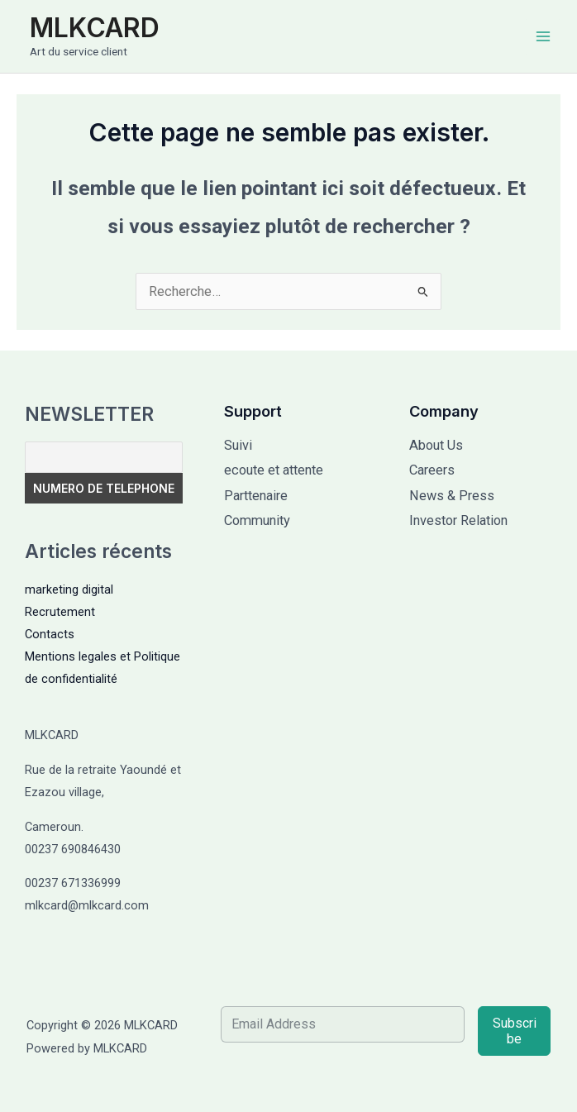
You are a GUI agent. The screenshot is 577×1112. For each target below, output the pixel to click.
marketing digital (69, 589)
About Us (436, 445)
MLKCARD (95, 28)
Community (257, 520)
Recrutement (60, 611)
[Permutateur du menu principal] (542, 37)
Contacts (49, 634)
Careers (432, 470)
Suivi (238, 445)
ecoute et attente (273, 470)
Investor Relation (458, 520)
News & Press (451, 496)
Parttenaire (256, 496)
